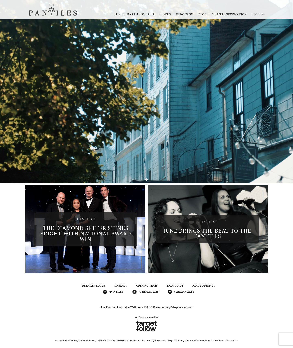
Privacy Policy (231, 340)
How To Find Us (203, 285)
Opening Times (147, 285)
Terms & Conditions (214, 340)
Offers (165, 14)
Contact (120, 285)
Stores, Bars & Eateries (134, 14)
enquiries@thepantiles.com (174, 307)
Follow (258, 14)
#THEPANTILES (149, 291)
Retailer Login (93, 285)
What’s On (184, 14)
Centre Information (229, 14)
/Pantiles (116, 291)
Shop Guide (175, 285)
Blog (202, 14)
